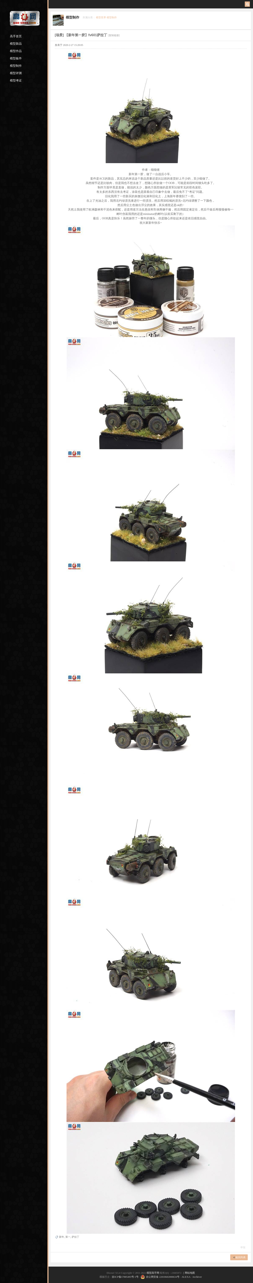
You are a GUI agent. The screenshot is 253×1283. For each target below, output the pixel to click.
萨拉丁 (75, 1236)
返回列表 (241, 1257)
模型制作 (16, 65)
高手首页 (16, 36)
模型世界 (101, 17)
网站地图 (190, 1272)
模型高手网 (153, 1272)
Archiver (197, 1276)
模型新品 (16, 43)
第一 (67, 1236)
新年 (61, 1236)
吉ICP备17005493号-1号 (125, 1276)
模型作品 (16, 51)
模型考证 (16, 80)
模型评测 (16, 73)
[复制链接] (114, 35)
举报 (242, 1247)
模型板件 (16, 58)
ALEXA (186, 1276)
